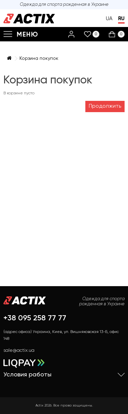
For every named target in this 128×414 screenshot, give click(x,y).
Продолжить (105, 106)
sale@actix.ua (18, 350)
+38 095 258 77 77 (34, 318)
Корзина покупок (38, 58)
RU (121, 18)
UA (109, 18)
